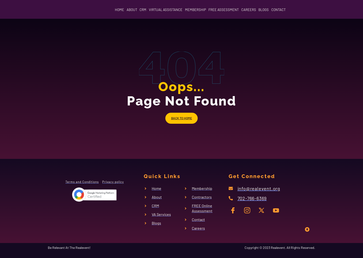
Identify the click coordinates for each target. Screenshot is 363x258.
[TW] (262, 214)
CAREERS (260, 9)
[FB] (235, 214)
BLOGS (281, 9)
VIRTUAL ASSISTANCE (159, 9)
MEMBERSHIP (195, 9)
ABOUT (113, 9)
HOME (96, 9)
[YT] (276, 214)
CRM (130, 9)
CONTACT (302, 9)
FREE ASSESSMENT (229, 9)
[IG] (248, 214)
